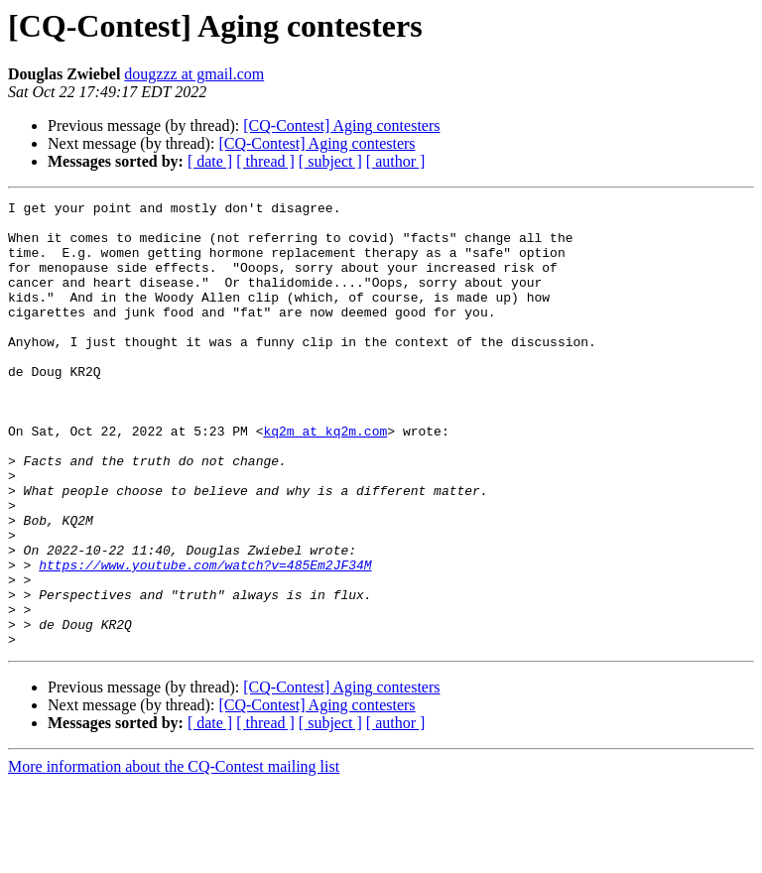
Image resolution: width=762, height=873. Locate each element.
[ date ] (210, 161)
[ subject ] (330, 161)
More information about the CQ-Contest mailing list (173, 855)
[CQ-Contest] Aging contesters (341, 125)
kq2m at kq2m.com (325, 478)
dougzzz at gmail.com (194, 73)
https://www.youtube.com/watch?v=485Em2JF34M (205, 639)
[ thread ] (265, 161)
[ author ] (396, 161)
